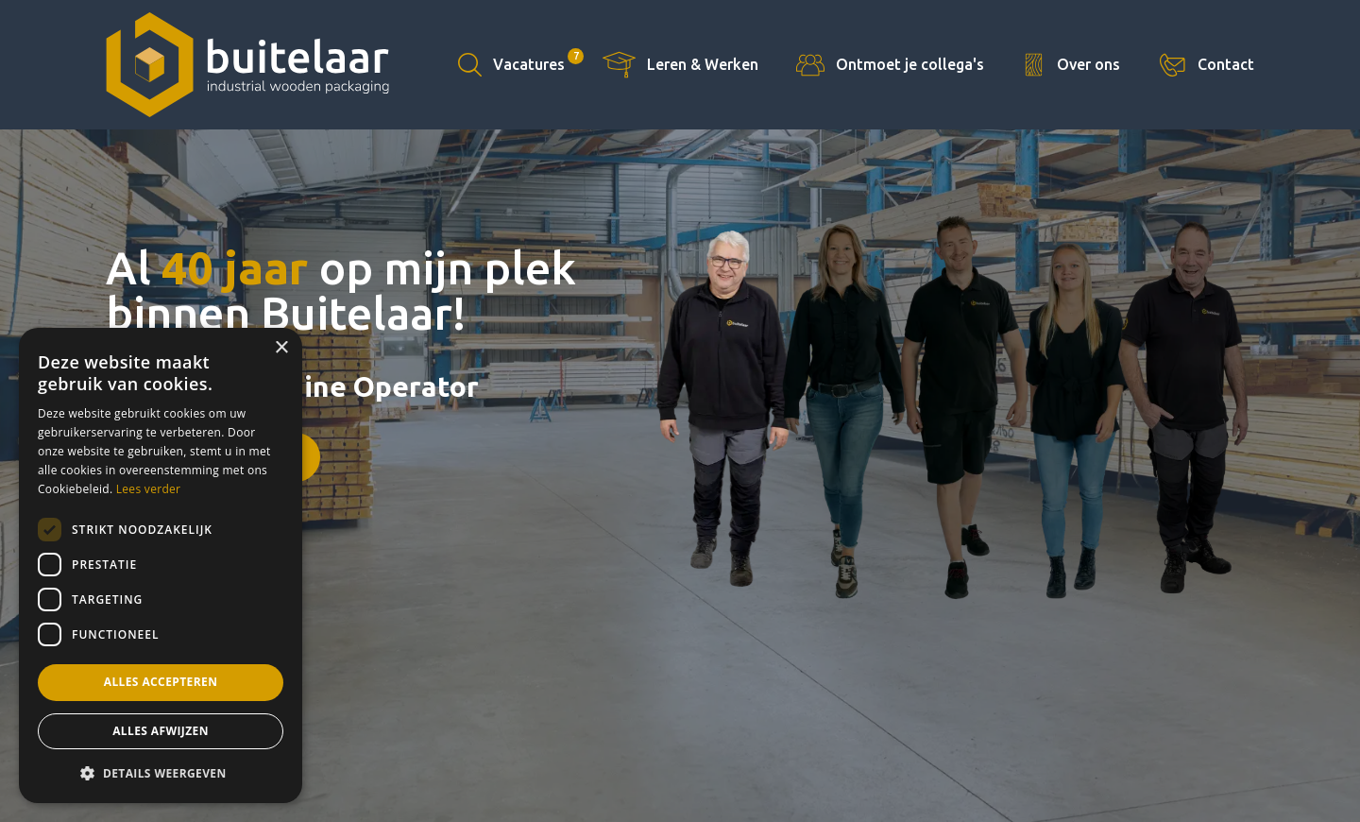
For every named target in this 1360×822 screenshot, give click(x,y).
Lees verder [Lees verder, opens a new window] (148, 489)
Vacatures (538, 60)
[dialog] (160, 565)
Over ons (1088, 64)
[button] (160, 773)
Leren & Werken (702, 64)
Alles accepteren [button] (161, 682)
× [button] (281, 348)
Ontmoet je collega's (910, 64)
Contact (1226, 64)
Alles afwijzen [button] (160, 731)
